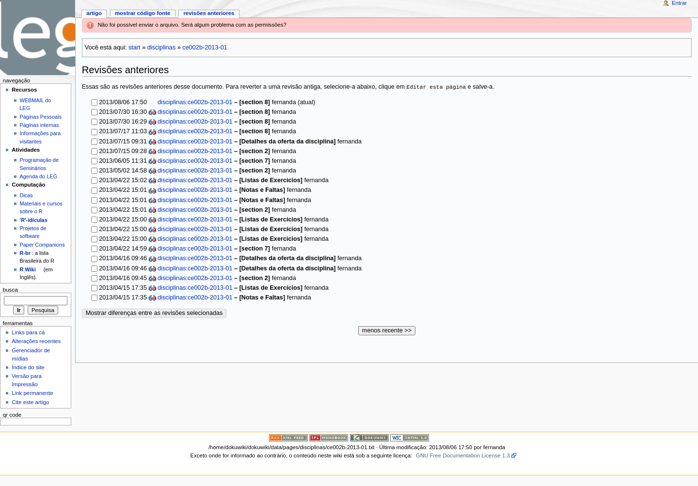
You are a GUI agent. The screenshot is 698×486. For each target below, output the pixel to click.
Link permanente (32, 393)
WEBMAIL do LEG (35, 104)
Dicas (26, 195)
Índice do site (28, 367)
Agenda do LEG (38, 176)
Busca (10, 290)
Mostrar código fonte (143, 13)
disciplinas (161, 47)
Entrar (679, 3)
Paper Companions (42, 245)
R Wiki (28, 269)
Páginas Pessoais (41, 117)
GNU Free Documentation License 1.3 (463, 455)
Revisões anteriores (208, 13)
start (134, 47)
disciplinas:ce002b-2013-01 (194, 102)
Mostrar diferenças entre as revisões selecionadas (154, 313)
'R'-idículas (34, 220)
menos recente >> (387, 330)
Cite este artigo (30, 402)
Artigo (94, 13)
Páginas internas (39, 125)
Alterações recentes (36, 341)
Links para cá (28, 332)
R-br (25, 253)
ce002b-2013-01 (204, 47)
